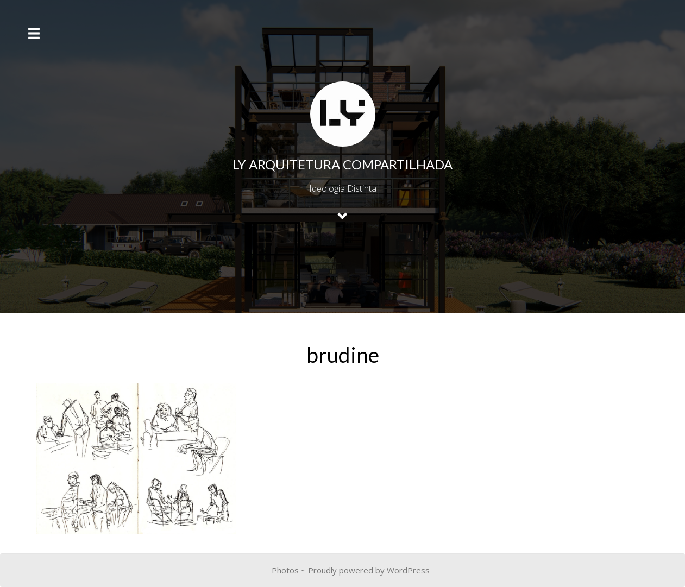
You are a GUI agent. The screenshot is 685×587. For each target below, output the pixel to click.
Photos (285, 570)
